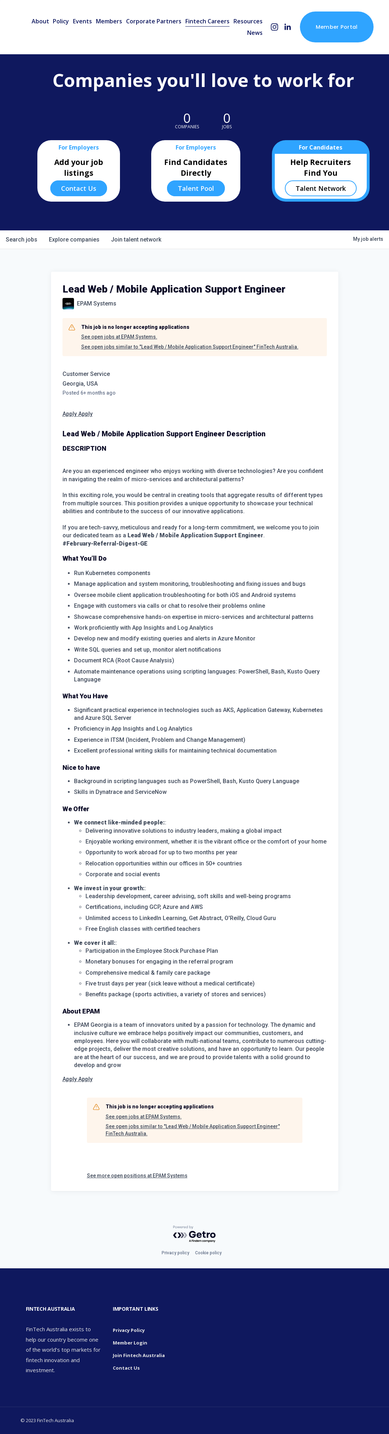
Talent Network (321, 188)
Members (109, 21)
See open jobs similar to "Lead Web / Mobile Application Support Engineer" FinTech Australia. (189, 347)
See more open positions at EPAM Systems (137, 1175)
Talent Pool (196, 188)
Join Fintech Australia (139, 1355)
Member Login (130, 1342)
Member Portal (337, 27)
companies (74, 239)
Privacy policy (175, 1252)
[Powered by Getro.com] (194, 1234)
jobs (21, 239)
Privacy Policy (129, 1330)
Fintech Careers (207, 21)
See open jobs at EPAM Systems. (119, 337)
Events (82, 21)
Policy (61, 21)
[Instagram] (274, 27)
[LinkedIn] (287, 27)
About (40, 21)
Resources (248, 21)
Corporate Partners (153, 21)
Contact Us (78, 188)
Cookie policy (208, 1252)
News (255, 33)
